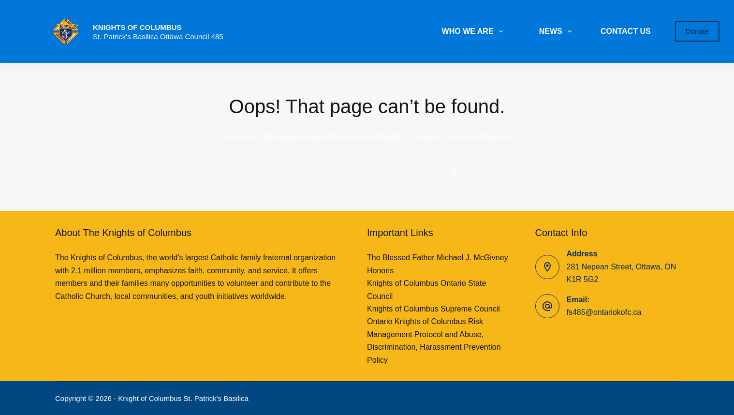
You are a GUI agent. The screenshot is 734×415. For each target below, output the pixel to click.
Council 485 (204, 36)
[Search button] (454, 172)
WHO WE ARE (474, 31)
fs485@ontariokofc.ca (604, 312)
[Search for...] (357, 172)
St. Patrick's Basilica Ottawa (139, 36)
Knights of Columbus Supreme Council (433, 309)
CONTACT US (626, 31)
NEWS (557, 31)
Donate (697, 31)
